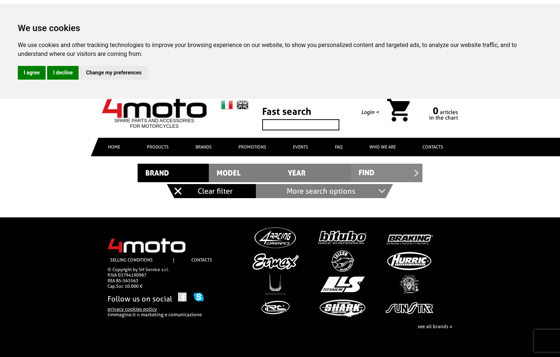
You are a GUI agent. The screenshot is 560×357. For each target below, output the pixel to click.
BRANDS (203, 147)
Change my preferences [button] (113, 73)
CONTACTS (432, 147)
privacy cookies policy (132, 309)
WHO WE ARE (382, 147)
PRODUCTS (158, 147)
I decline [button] (63, 73)
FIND (367, 173)
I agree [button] (32, 73)
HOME (114, 147)
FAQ (339, 147)
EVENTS (300, 147)
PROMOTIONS (252, 147)
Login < (370, 112)
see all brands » (435, 326)
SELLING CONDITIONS (131, 260)
